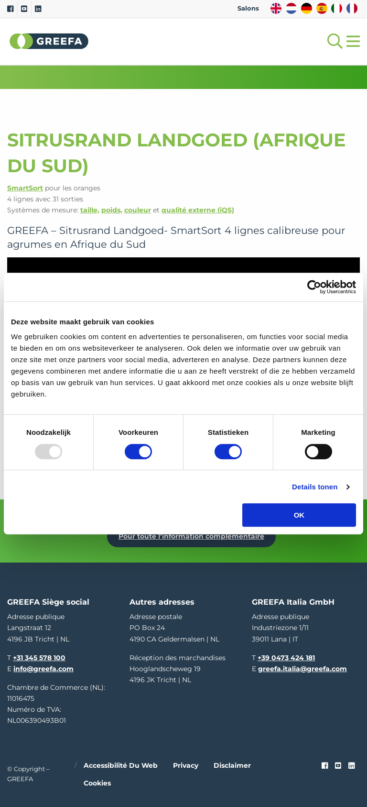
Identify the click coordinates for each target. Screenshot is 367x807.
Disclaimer (232, 765)
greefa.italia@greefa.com (302, 668)
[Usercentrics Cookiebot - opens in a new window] (314, 287)
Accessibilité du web (121, 765)
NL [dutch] (291, 8)
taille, (89, 210)
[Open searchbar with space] (333, 41)
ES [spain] (321, 8)
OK (299, 515)
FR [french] (351, 8)
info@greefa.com (43, 668)
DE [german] (306, 8)
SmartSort (25, 188)
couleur (137, 210)
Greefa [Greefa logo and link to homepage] (49, 41)
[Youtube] (24, 9)
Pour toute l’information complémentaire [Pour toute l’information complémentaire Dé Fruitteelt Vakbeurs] (191, 536)
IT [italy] (336, 8)
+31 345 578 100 (39, 657)
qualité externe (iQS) (198, 210)
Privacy (185, 765)
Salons (248, 8)
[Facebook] (10, 9)
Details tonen (314, 487)
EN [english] (275, 8)
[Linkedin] (38, 9)
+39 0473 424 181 (286, 657)
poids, (111, 210)
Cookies (97, 783)
